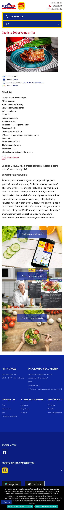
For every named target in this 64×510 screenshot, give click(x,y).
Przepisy (24, 412)
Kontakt (51, 409)
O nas (4, 405)
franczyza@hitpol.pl (55, 412)
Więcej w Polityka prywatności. (46, 506)
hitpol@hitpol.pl (56, 9)
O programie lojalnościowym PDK (40, 374)
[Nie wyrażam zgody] (61, 498)
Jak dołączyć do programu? (38, 378)
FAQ (30, 382)
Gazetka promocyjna (9, 374)
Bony (3, 412)
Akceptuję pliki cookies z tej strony (20, 506)
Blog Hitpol (25, 409)
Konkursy (24, 405)
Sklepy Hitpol (6, 409)
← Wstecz (6, 502)
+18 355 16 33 (57, 6)
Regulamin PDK (34, 385)
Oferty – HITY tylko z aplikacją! (13, 378)
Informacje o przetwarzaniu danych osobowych (45, 389)
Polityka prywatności (9, 416)
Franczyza (51, 405)
